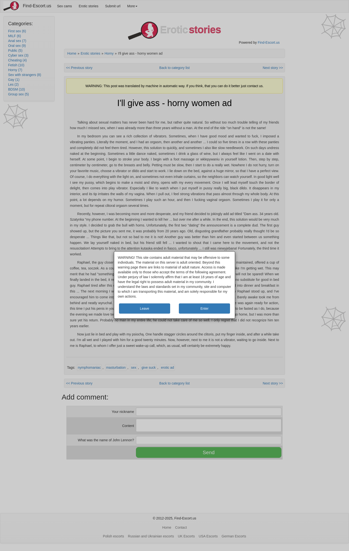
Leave (144, 308)
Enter (204, 308)
